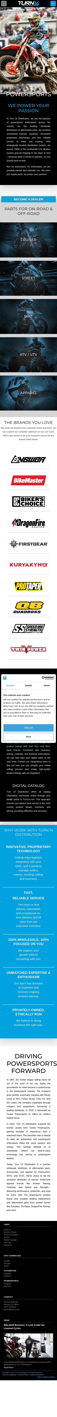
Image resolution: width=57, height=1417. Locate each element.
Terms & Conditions (9, 1374)
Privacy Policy (23, 1374)
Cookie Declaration (37, 1374)
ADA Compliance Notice (46, 1377)
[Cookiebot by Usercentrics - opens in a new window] (42, 678)
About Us (7, 1230)
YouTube (7, 1263)
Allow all (28, 728)
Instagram (7, 1273)
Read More (8, 1367)
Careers (7, 1237)
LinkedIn (7, 1261)
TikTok (6, 1266)
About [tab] (47, 685)
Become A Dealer (28, 199)
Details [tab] (28, 685)
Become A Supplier (11, 1235)
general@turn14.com (11, 1310)
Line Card (7, 1242)
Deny (28, 736)
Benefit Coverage (10, 1240)
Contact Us (8, 1245)
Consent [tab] (10, 685)
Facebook (7, 1276)
